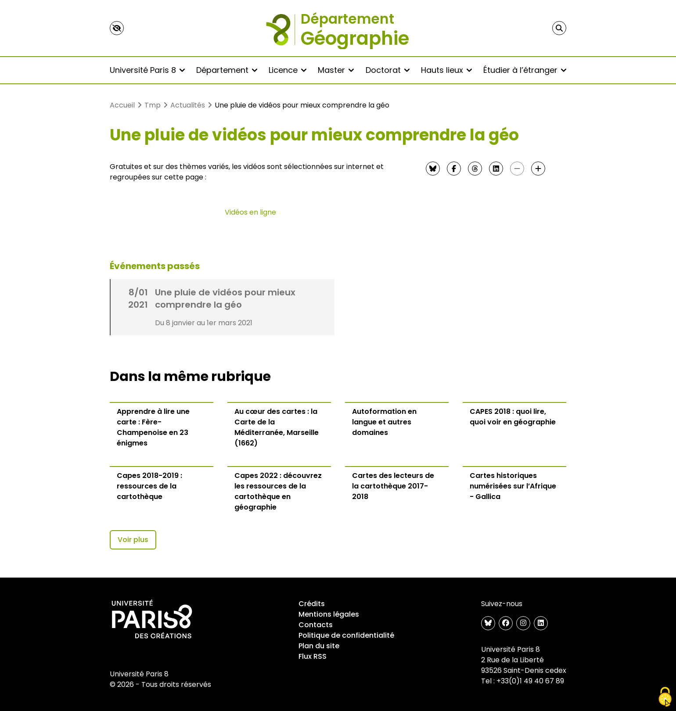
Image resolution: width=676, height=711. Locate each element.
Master (336, 70)
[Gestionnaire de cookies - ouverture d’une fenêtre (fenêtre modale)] (665, 697)
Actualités (187, 105)
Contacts (315, 625)
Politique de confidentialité (346, 635)
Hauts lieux (446, 70)
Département (226, 70)
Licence (287, 70)
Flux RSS (312, 656)
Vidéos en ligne (250, 212)
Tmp (152, 105)
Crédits (311, 604)
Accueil (122, 105)
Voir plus (133, 540)
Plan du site (318, 646)
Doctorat (388, 70)
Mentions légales (328, 614)
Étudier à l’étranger (524, 70)
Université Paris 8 (147, 70)
